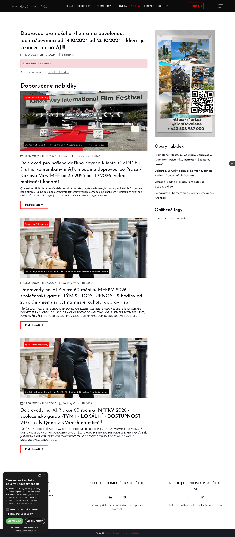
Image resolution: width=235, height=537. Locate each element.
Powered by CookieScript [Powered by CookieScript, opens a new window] (26, 531)
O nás (69, 6)
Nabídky (135, 6)
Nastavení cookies (130, 533)
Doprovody (84, 6)
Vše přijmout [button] (14, 521)
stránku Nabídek (58, 72)
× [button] (44, 475)
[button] (25, 527)
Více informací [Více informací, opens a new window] (27, 503)
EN (167, 6)
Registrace (196, 6)
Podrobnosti (34, 205)
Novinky (122, 6)
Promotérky (104, 6)
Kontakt (149, 6)
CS (159, 6)
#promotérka (178, 218)
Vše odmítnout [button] (35, 521)
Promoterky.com (112, 533)
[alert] (25, 503)
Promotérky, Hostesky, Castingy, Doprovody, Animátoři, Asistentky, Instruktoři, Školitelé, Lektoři (183, 160)
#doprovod (162, 218)
